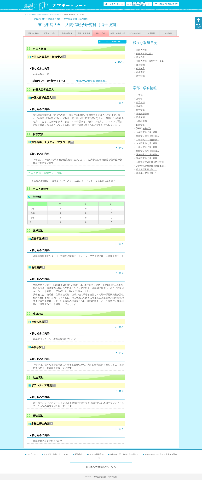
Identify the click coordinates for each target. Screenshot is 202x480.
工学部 (139, 95)
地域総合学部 (142, 113)
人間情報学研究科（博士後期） (151, 165)
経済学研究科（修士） (146, 173)
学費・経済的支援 (117, 33)
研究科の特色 (33, 33)
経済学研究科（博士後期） (149, 151)
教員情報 (151, 33)
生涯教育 (140, 68)
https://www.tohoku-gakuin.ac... (91, 81)
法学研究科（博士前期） (147, 154)
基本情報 (168, 33)
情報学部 (140, 117)
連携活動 (140, 65)
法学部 (139, 106)
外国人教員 (141, 50)
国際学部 (140, 125)
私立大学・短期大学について (56, 454)
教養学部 (147, 128)
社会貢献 (140, 72)
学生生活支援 (67, 33)
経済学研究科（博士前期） (149, 136)
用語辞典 (78, 454)
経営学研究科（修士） (146, 169)
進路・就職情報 (84, 33)
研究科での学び (50, 33)
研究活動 (140, 76)
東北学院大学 (55, 14)
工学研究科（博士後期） (147, 147)
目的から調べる (42, 14)
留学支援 (140, 57)
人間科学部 (141, 121)
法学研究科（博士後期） (147, 158)
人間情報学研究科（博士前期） (151, 162)
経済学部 (140, 102)
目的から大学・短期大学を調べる (124, 454)
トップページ (30, 14)
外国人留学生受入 (144, 53)
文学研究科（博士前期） (147, 132)
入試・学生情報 (134, 33)
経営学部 (140, 110)
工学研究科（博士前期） (147, 139)
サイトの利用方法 (96, 454)
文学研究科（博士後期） (147, 143)
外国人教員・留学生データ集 (150, 61)
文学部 (139, 99)
